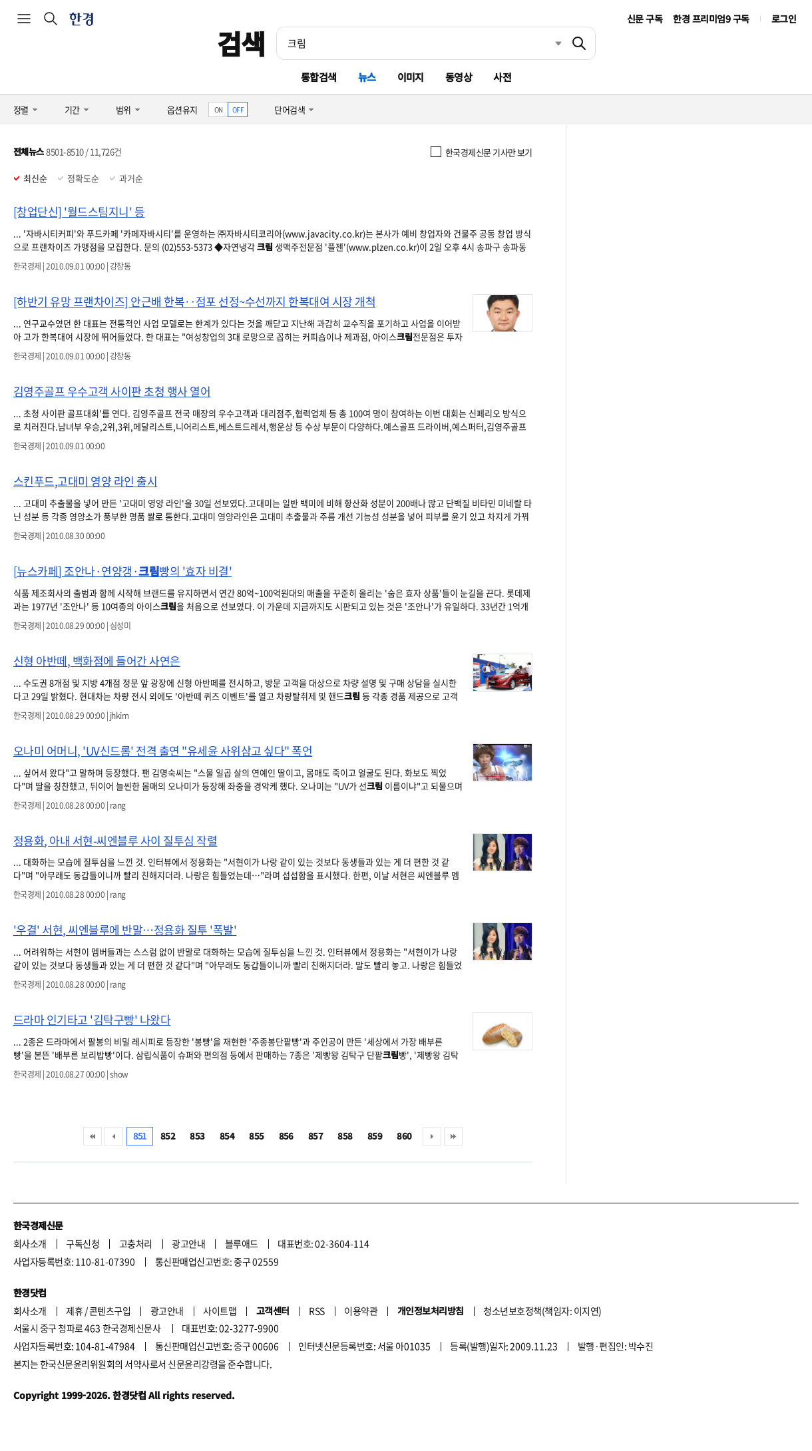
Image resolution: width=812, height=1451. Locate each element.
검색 (241, 43)
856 (286, 1136)
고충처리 (135, 1243)
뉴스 (367, 77)
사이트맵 (219, 1310)
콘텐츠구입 (109, 1310)
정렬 (21, 109)
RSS (316, 1310)
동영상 (458, 77)
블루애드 (241, 1243)
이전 (113, 1136)
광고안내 (188, 1243)
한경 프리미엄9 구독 (711, 18)
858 (344, 1136)
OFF (238, 109)
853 (197, 1136)
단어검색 (289, 109)
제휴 (74, 1310)
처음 (92, 1136)
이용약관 (360, 1310)
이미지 (410, 77)
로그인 (783, 18)
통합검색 (319, 77)
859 (374, 1136)
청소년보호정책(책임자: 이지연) (542, 1310)
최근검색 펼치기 (548, 43)
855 (256, 1136)
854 (227, 1136)
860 (404, 1136)
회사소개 (30, 1243)
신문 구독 (644, 18)
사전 (502, 77)
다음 (432, 1136)
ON (218, 109)
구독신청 (82, 1243)
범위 (123, 109)
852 (167, 1136)
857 (315, 1136)
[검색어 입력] (420, 43)
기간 (72, 109)
